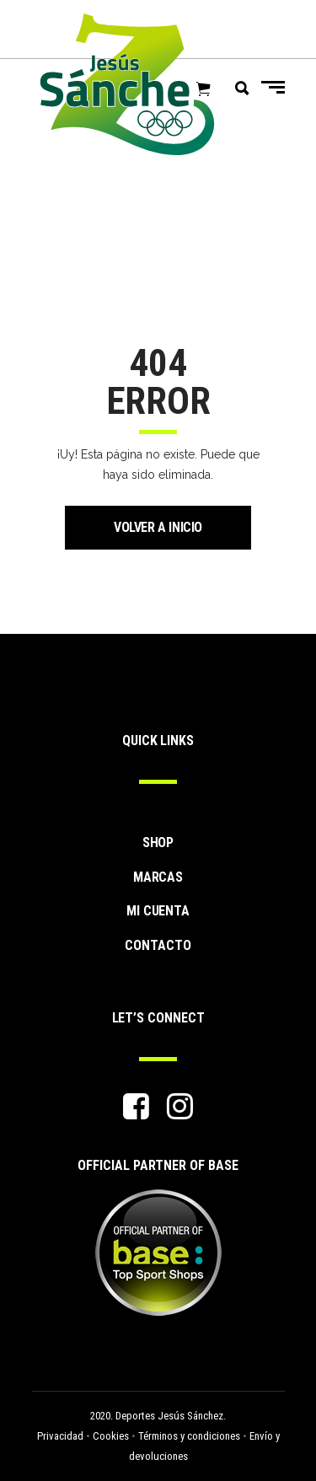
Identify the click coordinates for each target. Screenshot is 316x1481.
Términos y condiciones (189, 1436)
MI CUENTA (158, 911)
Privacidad (60, 1436)
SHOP (158, 842)
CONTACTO (157, 945)
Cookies (111, 1436)
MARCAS (158, 877)
